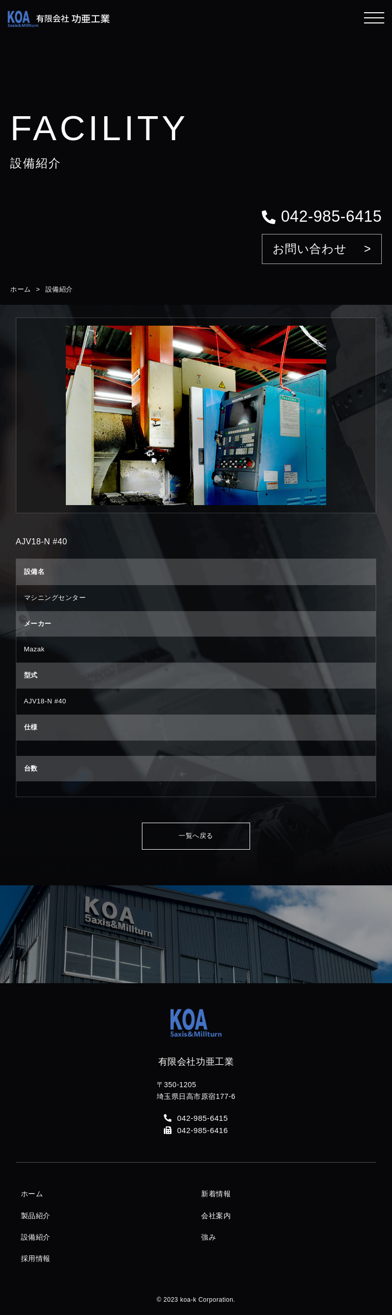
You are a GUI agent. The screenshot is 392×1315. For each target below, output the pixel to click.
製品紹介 (36, 1216)
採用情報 (36, 1258)
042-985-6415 (322, 216)
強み (208, 1237)
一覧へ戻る (196, 835)
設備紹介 (59, 289)
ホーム (20, 289)
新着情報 (216, 1194)
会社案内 (216, 1216)
